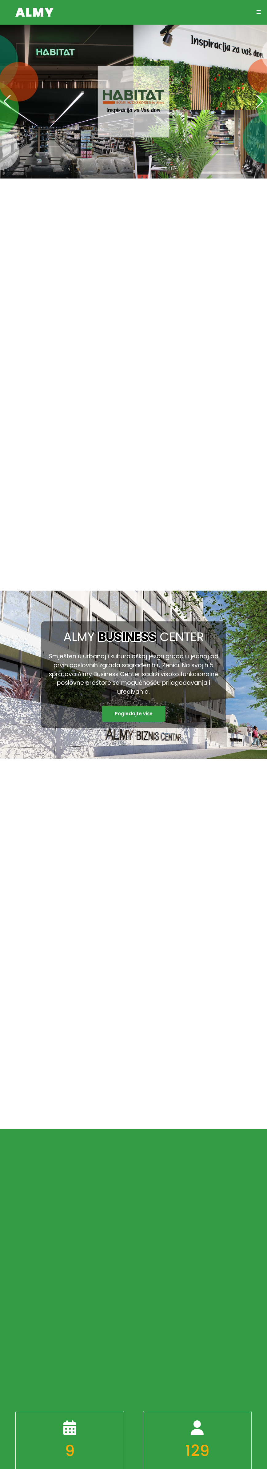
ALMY (34, 12)
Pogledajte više (134, 713)
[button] (260, 101)
